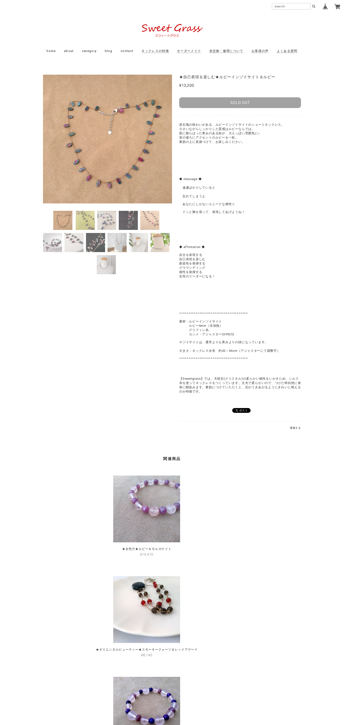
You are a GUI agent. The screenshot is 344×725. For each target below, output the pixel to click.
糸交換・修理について (226, 51)
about (69, 51)
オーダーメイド (189, 51)
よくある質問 (287, 51)
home (51, 51)
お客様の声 (260, 51)
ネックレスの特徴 (155, 51)
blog (109, 51)
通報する (295, 428)
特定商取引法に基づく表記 (187, 692)
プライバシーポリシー (145, 692)
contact (127, 51)
